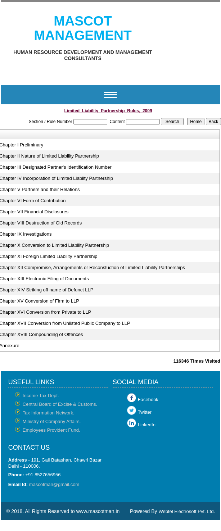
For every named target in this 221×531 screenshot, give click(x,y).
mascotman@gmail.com (54, 484)
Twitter (145, 412)
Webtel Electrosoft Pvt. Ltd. (186, 511)
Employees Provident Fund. (51, 430)
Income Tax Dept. (41, 395)
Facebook (148, 399)
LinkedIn (146, 424)
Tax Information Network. (49, 413)
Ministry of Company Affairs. (52, 421)
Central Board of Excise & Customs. (60, 404)
